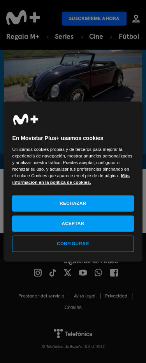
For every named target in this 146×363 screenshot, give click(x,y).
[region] (73, 182)
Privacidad (116, 296)
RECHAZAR (73, 203)
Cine (96, 36)
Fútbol (129, 36)
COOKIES (73, 307)
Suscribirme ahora (94, 18)
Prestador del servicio (41, 296)
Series (64, 36)
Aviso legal (84, 296)
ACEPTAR (73, 223)
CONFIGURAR (73, 243)
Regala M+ (22, 36)
